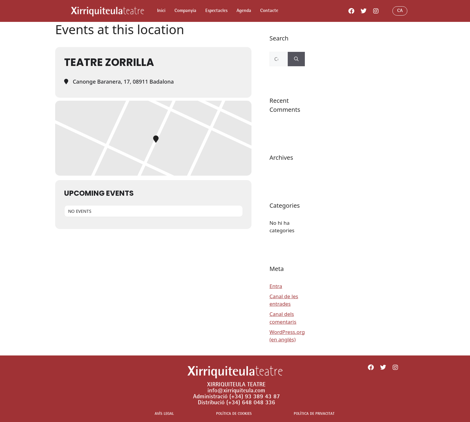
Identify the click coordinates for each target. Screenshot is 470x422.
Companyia (185, 11)
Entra (275, 286)
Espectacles (216, 11)
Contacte (269, 11)
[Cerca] (296, 59)
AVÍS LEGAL (164, 414)
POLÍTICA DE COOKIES (234, 414)
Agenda (243, 11)
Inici (161, 11)
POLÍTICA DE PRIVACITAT (314, 414)
